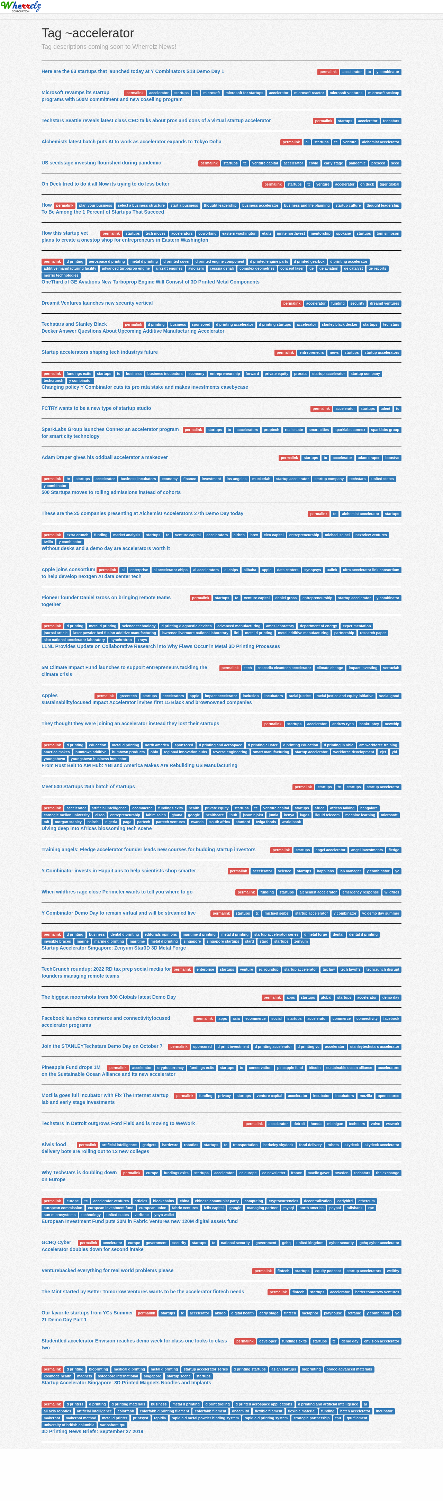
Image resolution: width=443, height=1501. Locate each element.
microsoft (212, 93)
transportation (245, 1145)
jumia (273, 815)
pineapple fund (290, 1068)
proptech (271, 430)
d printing (74, 261)
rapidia (160, 1418)
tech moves (156, 233)
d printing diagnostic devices (186, 626)
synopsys (312, 570)
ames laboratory (280, 626)
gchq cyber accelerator (379, 1243)
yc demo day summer (380, 913)
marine (83, 941)
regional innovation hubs (185, 752)
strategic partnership (311, 1418)
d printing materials (128, 1404)
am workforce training (378, 745)
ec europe (248, 1173)
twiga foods (266, 822)
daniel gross (286, 598)
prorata (300, 373)
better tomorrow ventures (377, 1292)
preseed (378, 163)
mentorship (321, 233)
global (326, 997)
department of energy (318, 626)
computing (253, 1201)
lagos (304, 815)
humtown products (128, 752)
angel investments (367, 850)
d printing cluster (263, 745)
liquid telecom (327, 815)
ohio (154, 752)
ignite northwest (291, 233)
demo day (390, 997)
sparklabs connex (350, 430)
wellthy (393, 1271)
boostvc (392, 458)
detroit (299, 1124)
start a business (184, 205)
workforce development (353, 752)
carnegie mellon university (66, 815)
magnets (84, 1376)
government (156, 1243)
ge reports (377, 268)
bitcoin (314, 1068)
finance (189, 479)
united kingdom (309, 1243)
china (184, 1201)
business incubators (165, 373)
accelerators (182, 233)
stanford (243, 822)
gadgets (149, 1145)
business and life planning (307, 205)
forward (252, 373)
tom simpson (388, 233)
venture (349, 142)
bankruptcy (369, 724)
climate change (330, 668)
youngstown (54, 759)
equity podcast (328, 1271)
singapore (192, 941)
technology (91, 1215)
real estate (294, 430)
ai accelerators (206, 570)
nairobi (94, 822)
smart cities (319, 430)
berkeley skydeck (278, 1145)
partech (143, 822)
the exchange (387, 1173)
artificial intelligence (109, 808)
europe (152, 1173)
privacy (224, 1096)
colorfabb (126, 1411)
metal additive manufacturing (303, 633)
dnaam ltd (240, 1411)
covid (313, 163)
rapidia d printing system (266, 1418)
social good (389, 696)
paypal (335, 1208)
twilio (48, 542)
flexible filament (268, 1411)
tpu (338, 1418)
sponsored (201, 324)
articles (141, 1201)
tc (369, 72)
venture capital (265, 163)
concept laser (292, 268)
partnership (344, 633)
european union (152, 1208)
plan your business (95, 205)
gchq (286, 1243)
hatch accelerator (355, 1411)
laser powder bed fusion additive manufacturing (114, 633)
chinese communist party (217, 1201)
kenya (289, 815)
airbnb (239, 535)
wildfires (392, 892)
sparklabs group (385, 430)
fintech (283, 1271)
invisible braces (57, 941)
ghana (177, 815)
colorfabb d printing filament (164, 1411)
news (334, 352)
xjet (383, 752)
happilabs (325, 871)
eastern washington (239, 233)
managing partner (262, 1208)
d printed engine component (220, 261)
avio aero (196, 268)
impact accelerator (221, 696)
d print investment (233, 1046)
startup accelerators (381, 352)
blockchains (163, 1201)
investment (211, 479)
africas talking (342, 808)
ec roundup (269, 969)
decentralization (318, 1201)
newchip (392, 724)
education (97, 745)
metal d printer (114, 1418)
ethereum (367, 1201)
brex (254, 535)
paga (127, 822)
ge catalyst (353, 268)
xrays (142, 640)
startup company (365, 373)
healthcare (215, 815)
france (296, 1173)
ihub (233, 815)
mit (46, 822)
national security (235, 1243)
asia (236, 1018)
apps (291, 997)
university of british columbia (69, 1425)
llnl (236, 633)
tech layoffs (351, 969)
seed (395, 163)
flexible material (301, 1411)
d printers (74, 1404)
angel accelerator (330, 850)
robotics (191, 1145)
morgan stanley (68, 822)
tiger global (389, 184)
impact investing (363, 668)
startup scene (178, 1376)
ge (311, 268)
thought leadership (220, 205)
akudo (220, 1313)
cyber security (341, 1243)
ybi (394, 752)
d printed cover (176, 261)
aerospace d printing (107, 261)
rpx (371, 1208)
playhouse (333, 1313)
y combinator (388, 72)
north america (157, 745)
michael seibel (337, 535)
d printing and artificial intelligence (328, 1404)
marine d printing (109, 941)
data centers (288, 570)
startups (181, 93)
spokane (343, 233)
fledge (394, 850)
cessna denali (222, 268)
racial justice (300, 696)
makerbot (52, 1418)
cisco (100, 815)
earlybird (345, 1201)
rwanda (197, 822)
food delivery (310, 1145)
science (284, 871)
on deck (367, 184)
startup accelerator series (276, 934)
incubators (273, 696)
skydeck (351, 1145)
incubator (321, 1096)
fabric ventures (185, 1208)
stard (249, 941)
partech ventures (170, 822)
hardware (170, 1145)
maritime (137, 941)
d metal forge (315, 934)
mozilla (366, 1096)
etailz (266, 233)
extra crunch (77, 535)
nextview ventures (371, 535)
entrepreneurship (225, 373)
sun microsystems (59, 1215)
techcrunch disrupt (383, 969)
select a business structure (141, 205)
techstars (391, 121)
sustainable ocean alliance (349, 1068)
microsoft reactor (309, 93)
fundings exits (78, 373)
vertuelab (391, 668)
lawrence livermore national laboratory (195, 633)
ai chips (231, 570)
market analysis (127, 535)
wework (392, 1124)
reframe (354, 1313)
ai (307, 142)
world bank (291, 822)
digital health (242, 1313)
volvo (375, 1124)
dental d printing (124, 934)
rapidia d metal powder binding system (205, 1418)
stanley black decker (340, 324)
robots (333, 1145)
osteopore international (118, 1376)
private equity (276, 373)
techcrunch (53, 380)
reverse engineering (230, 752)
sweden (342, 1173)
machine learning (360, 815)
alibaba (250, 570)
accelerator (352, 72)
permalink (328, 72)
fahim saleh (156, 815)
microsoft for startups (244, 93)
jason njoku (253, 815)
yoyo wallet (164, 1215)
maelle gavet (318, 1173)
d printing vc (308, 1046)
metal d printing (144, 261)
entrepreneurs (312, 352)
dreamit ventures (384, 303)
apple (266, 570)
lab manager (350, 871)
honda (316, 1124)
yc (397, 871)
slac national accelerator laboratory (74, 640)
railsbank (354, 1208)
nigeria (111, 822)
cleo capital (273, 535)
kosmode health (57, 1376)
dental (338, 934)
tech (248, 668)
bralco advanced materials (349, 1369)
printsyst (140, 1418)
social (276, 1018)
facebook (391, 1018)
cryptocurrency (170, 1068)
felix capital (214, 1208)
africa (319, 808)
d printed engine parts (269, 261)
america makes (57, 752)
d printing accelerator (348, 261)
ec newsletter (274, 1173)
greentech (128, 696)
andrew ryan (343, 724)
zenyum (301, 941)
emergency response (361, 892)
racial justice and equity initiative (344, 696)
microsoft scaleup (383, 93)
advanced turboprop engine (126, 268)
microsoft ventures (346, 93)
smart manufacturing (271, 752)
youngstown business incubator (99, 759)
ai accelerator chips (171, 570)
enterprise (139, 570)
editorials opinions (161, 934)
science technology (139, 626)
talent (385, 408)
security (357, 303)
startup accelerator (328, 373)
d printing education (300, 745)
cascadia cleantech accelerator (284, 668)
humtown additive (90, 752)
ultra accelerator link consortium (371, 570)
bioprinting (98, 1369)
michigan (335, 1124)
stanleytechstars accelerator (374, 1046)
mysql (288, 1208)
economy (196, 373)
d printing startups (275, 324)
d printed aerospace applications (263, 1404)
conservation (260, 1068)
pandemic (357, 163)
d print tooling (217, 1404)
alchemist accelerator (380, 142)
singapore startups (223, 941)
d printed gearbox (309, 261)
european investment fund (110, 1208)
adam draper (369, 458)
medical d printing (129, 1369)
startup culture (348, 205)
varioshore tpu (112, 1425)
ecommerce (142, 808)
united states (382, 479)
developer (268, 1341)
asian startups (283, 1369)
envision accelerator (381, 1341)
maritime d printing (199, 934)
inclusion (251, 696)
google (194, 815)
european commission (63, 1208)
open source (388, 1096)
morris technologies (61, 275)
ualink (332, 570)
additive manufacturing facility (70, 268)
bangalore (369, 808)
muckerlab (261, 479)
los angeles (236, 479)
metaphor (310, 1313)
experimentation (357, 626)
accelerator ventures (111, 1201)
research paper (373, 633)
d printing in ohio (339, 745)
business (178, 324)
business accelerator (260, 205)
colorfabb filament (210, 1411)
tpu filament (357, 1418)
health (194, 808)
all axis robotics (57, 1411)
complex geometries (257, 268)
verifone (142, 1215)
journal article (55, 633)
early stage (333, 163)
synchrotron (121, 640)
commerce (342, 1018)
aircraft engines (168, 268)
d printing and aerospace (220, 745)
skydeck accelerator (381, 1145)
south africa (219, 822)
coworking (207, 233)
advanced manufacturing (238, 626)
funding (337, 303)
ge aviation (328, 268)
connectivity (367, 1018)
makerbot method (81, 1418)
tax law (329, 969)
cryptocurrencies (283, 1201)
